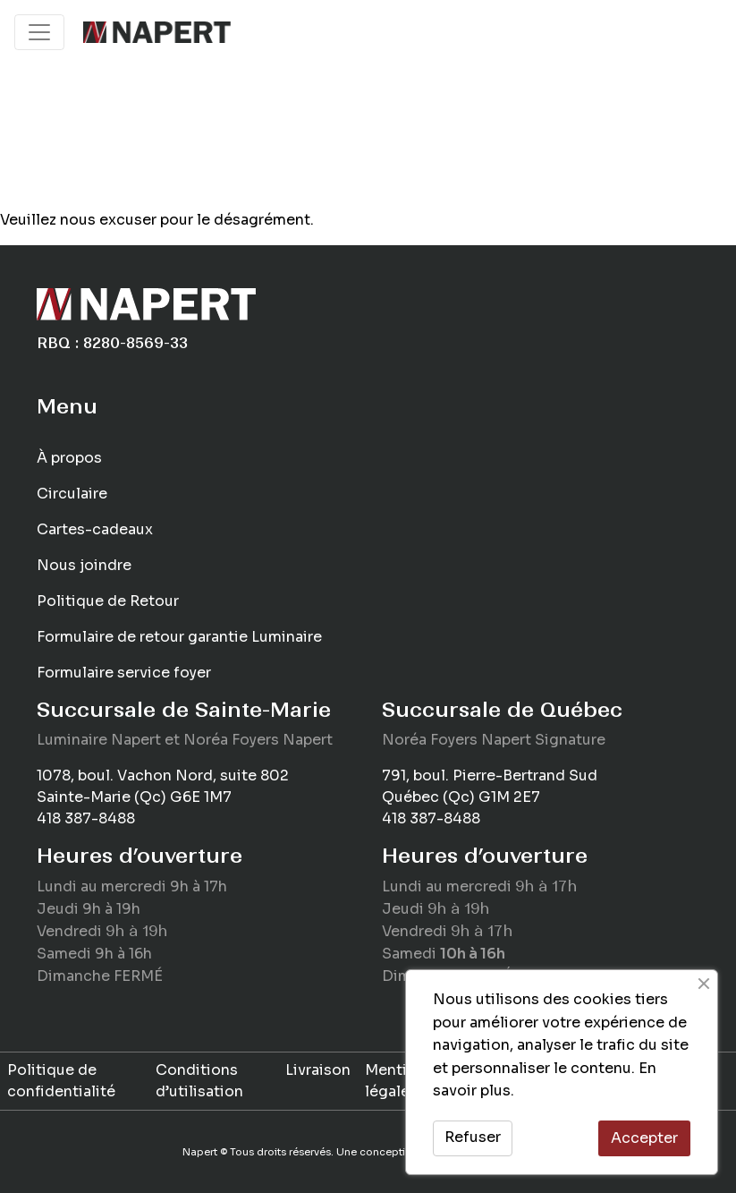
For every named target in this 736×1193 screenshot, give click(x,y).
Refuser (472, 1137)
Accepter (644, 1138)
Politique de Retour (108, 601)
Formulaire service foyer (124, 672)
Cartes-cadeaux (95, 529)
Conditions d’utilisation (199, 1081)
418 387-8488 (86, 818)
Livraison (318, 1070)
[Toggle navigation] (39, 32)
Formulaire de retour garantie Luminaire (179, 636)
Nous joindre (84, 565)
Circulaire (72, 493)
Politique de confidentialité (61, 1081)
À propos (69, 457)
